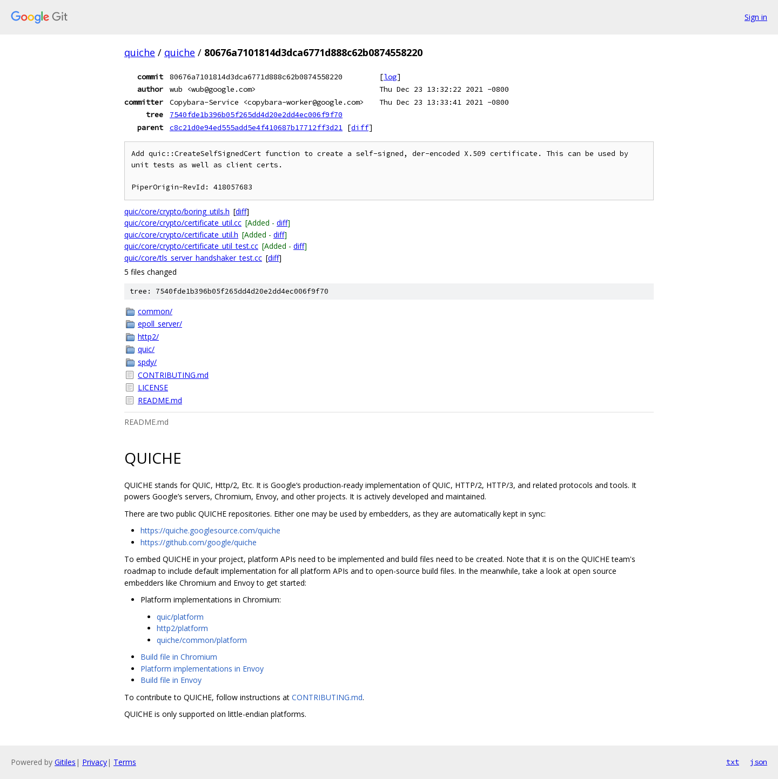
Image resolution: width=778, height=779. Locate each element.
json (758, 762)
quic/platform (180, 617)
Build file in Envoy (171, 680)
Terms (124, 762)
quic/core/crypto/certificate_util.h (181, 234)
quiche (139, 52)
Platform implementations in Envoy (202, 668)
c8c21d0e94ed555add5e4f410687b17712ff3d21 (256, 127)
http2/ (148, 336)
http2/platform (182, 628)
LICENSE (153, 387)
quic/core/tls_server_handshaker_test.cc (193, 258)
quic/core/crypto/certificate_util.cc (183, 223)
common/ (155, 311)
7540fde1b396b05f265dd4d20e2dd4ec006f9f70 (256, 114)
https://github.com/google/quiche (198, 542)
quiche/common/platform (202, 640)
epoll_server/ (160, 324)
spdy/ (147, 362)
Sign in (756, 17)
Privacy (94, 762)
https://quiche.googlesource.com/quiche (210, 530)
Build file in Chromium (178, 657)
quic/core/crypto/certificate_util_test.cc (191, 246)
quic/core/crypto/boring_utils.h (177, 211)
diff (359, 127)
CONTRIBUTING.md (173, 375)
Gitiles (65, 762)
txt (732, 762)
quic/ (146, 349)
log (390, 77)
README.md (160, 400)
